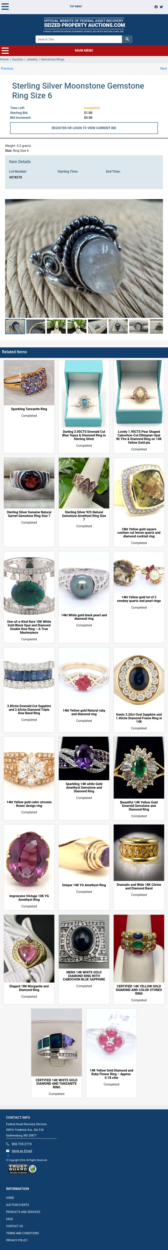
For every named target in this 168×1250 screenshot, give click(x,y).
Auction (17, 59)
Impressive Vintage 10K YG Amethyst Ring (29, 898)
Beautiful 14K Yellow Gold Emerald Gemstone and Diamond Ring (139, 806)
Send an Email (22, 1151)
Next (163, 68)
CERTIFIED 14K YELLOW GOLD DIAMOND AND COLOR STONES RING (139, 990)
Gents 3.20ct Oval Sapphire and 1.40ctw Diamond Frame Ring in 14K (139, 718)
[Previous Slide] (10, 258)
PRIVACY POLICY (17, 1240)
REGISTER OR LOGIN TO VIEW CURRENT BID (84, 128)
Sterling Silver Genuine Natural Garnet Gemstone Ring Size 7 (29, 514)
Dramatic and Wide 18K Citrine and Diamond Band (139, 886)
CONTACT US (14, 1226)
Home (4, 59)
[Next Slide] (158, 258)
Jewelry (32, 59)
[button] (15, 326)
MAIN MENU (47, 50)
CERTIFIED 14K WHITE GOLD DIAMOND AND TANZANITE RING (57, 1083)
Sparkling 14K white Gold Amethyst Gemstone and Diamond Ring (84, 787)
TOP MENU (42, 6)
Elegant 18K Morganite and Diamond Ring (29, 988)
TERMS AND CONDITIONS (22, 1233)
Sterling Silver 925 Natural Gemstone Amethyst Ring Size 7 (84, 515)
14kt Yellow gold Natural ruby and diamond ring (84, 712)
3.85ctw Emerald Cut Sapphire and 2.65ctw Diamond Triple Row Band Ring (29, 709)
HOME (10, 1197)
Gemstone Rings (52, 59)
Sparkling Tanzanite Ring (29, 409)
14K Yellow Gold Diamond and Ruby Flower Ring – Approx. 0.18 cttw (111, 1074)
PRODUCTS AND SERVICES (23, 1212)
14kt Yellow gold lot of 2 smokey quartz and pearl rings (139, 599)
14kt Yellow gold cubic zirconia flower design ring (28, 804)
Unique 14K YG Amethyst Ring (84, 885)
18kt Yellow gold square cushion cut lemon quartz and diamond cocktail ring (139, 532)
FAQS (9, 1219)
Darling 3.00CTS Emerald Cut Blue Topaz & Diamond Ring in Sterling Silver (84, 435)
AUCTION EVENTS (17, 1204)
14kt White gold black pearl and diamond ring (84, 617)
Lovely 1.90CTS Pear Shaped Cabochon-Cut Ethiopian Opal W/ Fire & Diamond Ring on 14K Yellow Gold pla (139, 437)
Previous (7, 68)
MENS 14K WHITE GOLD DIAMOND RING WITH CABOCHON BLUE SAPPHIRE (84, 976)
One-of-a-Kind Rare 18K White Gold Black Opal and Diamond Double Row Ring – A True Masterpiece (29, 627)
